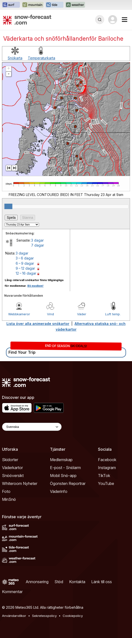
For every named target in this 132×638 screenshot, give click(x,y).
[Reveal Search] (99, 19)
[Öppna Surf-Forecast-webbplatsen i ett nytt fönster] (11, 5)
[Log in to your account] (112, 19)
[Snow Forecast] (27, 20)
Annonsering (37, 581)
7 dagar (37, 245)
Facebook (107, 459)
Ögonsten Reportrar (68, 483)
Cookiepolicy (73, 616)
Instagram (107, 467)
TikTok (104, 475)
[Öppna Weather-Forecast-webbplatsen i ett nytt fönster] (75, 5)
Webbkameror (19, 314)
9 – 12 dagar (25, 268)
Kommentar (12, 591)
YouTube (106, 483)
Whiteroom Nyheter (19, 483)
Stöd (58, 581)
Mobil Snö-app (63, 475)
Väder (81, 314)
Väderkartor (12, 467)
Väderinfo (58, 491)
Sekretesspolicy (44, 616)
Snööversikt (13, 475)
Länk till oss (101, 581)
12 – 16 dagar (26, 273)
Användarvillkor (14, 616)
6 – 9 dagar (25, 263)
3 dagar (37, 240)
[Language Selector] (32, 427)
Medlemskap (61, 459)
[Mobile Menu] (124, 19)
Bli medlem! (35, 285)
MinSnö (9, 499)
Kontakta (77, 581)
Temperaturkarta (41, 58)
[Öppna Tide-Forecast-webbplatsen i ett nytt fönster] (54, 5)
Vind (50, 314)
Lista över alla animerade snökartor (37, 323)
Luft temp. (113, 314)
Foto (6, 491)
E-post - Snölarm (65, 467)
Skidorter (10, 459)
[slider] (8, 206)
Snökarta (15, 58)
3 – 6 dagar (25, 258)
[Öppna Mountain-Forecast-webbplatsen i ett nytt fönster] (33, 5)
